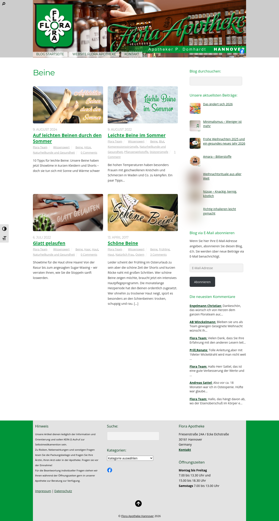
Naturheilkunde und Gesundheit (54, 152)
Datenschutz (63, 491)
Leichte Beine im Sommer (137, 135)
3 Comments (158, 254)
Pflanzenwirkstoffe (136, 152)
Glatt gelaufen (49, 243)
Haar (87, 249)
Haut (95, 249)
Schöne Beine (123, 243)
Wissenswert (61, 147)
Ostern (139, 254)
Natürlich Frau (125, 254)
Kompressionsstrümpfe (123, 147)
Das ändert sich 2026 (218, 104)
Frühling (164, 249)
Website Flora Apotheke (94, 54)
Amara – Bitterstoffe (217, 156)
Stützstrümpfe (159, 152)
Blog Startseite (50, 54)
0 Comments (89, 152)
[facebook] (242, 51)
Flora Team (40, 147)
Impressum (43, 491)
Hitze (87, 147)
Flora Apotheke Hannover (137, 516)
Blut (161, 141)
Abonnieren (202, 282)
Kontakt (131, 54)
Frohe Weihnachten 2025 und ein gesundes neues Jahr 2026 (224, 141)
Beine (79, 147)
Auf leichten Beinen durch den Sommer (67, 138)
